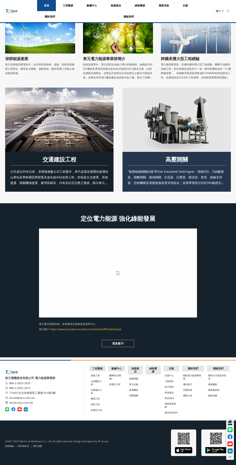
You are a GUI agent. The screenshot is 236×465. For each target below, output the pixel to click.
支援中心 (169, 375)
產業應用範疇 (170, 405)
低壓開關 (133, 378)
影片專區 (169, 386)
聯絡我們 (218, 368)
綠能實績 (153, 370)
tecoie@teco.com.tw (20, 398)
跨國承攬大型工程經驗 (180, 58)
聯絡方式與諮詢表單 (217, 377)
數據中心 (116, 368)
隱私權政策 (213, 389)
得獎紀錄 (187, 389)
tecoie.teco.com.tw (19, 402)
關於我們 (193, 368)
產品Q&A (169, 398)
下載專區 (169, 381)
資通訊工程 (96, 409)
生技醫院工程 (96, 383)
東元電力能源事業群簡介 (104, 58)
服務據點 (212, 384)
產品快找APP (171, 412)
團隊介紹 (187, 395)
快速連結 (169, 392)
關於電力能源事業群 (192, 377)
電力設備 (133, 384)
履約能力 (187, 384)
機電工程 (95, 398)
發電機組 (133, 389)
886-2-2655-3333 (18, 383)
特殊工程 (95, 404)
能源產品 (135, 370)
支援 (171, 368)
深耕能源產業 (16, 58)
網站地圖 (212, 395)
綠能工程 (95, 375)
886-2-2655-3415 (18, 388)
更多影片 (118, 343)
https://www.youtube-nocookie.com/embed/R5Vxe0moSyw (85, 329)
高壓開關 (177, 159)
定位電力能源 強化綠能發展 (118, 218)
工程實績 (97, 368)
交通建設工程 (59, 159)
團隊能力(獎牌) (115, 377)
